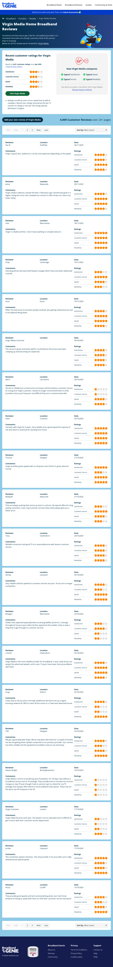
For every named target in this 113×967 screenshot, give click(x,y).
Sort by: (80, 130)
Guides (89, 5)
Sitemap (51, 953)
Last (46, 130)
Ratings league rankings (82, 89)
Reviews (32, 18)
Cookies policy (76, 957)
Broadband (11, 18)
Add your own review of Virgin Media (22, 119)
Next (39, 130)
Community (52, 957)
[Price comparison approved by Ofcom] (33, 951)
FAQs (95, 957)
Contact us (97, 950)
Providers (23, 18)
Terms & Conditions (79, 950)
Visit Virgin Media (17, 93)
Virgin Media (43, 43)
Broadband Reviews (73, 5)
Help (95, 953)
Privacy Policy (76, 953)
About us (51, 950)
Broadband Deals (54, 5)
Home (3, 18)
